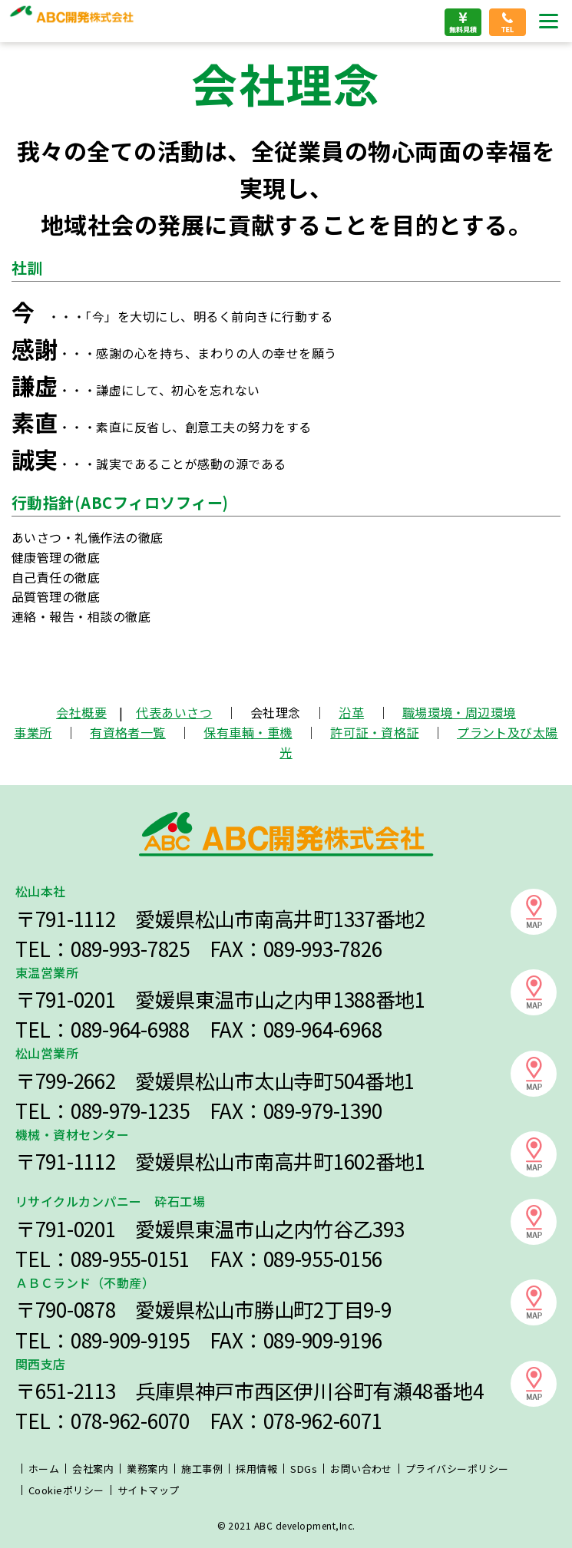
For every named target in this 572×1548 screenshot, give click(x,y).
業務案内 (147, 1468)
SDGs (303, 1468)
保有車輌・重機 (247, 732)
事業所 (32, 732)
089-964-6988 (130, 1029)
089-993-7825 (130, 948)
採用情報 (256, 1468)
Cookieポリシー (66, 1490)
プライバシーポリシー (457, 1468)
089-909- (109, 1340)
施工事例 (202, 1468)
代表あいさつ (174, 712)
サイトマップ (148, 1490)
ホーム (43, 1468)
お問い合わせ (361, 1468)
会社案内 (93, 1468)
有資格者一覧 (128, 732)
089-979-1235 (130, 1110)
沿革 (351, 712)
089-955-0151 (130, 1258)
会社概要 (81, 712)
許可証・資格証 (374, 732)
